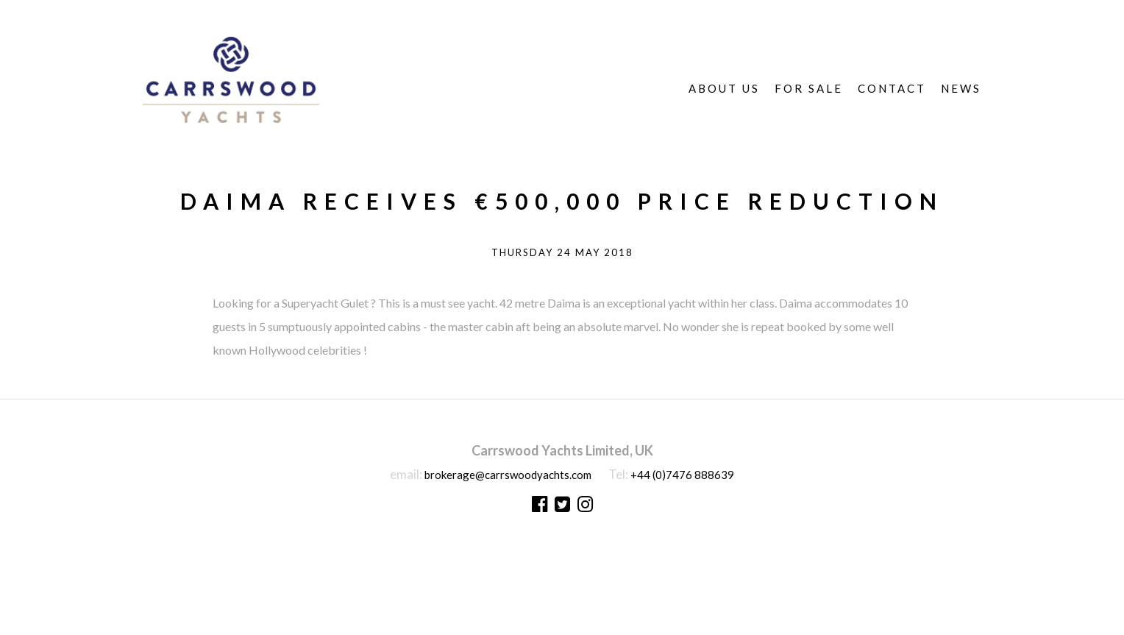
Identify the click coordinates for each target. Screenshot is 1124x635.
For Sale (809, 88)
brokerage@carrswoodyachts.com (507, 474)
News (961, 88)
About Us (724, 88)
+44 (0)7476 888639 (682, 474)
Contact (892, 88)
